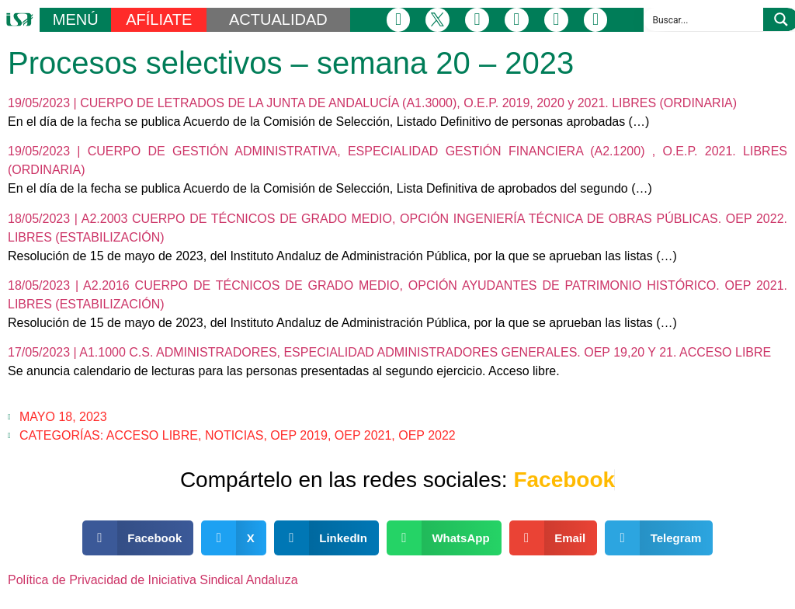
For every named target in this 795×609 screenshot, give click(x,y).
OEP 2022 (427, 435)
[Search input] (704, 19)
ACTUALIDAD (278, 19)
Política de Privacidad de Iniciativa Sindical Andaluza (153, 579)
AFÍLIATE (159, 19)
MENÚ (76, 19)
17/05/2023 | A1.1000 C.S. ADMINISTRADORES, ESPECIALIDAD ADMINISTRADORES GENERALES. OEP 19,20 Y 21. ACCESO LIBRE (389, 352)
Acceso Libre (152, 435)
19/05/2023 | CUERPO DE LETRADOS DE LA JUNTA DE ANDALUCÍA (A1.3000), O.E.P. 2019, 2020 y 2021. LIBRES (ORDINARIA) (372, 103)
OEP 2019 (299, 435)
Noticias (234, 435)
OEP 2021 (363, 435)
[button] (138, 537)
